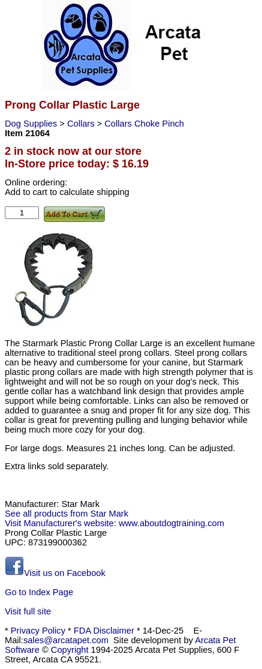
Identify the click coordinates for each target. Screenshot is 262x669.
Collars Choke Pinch (144, 123)
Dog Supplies (32, 123)
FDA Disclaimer (104, 630)
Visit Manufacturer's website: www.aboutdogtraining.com (114, 523)
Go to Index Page (39, 592)
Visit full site (28, 611)
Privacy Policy (38, 630)
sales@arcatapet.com (66, 640)
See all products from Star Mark (66, 513)
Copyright (70, 650)
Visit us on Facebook (55, 573)
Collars (82, 123)
